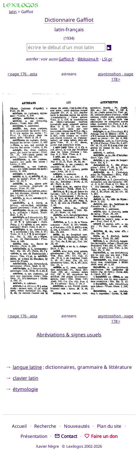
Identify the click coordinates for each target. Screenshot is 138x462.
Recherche (45, 426)
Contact (66, 436)
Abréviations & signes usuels (69, 334)
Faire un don (100, 436)
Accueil (19, 426)
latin (13, 11)
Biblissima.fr (88, 59)
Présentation (34, 436)
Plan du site (109, 426)
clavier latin (25, 378)
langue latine (27, 367)
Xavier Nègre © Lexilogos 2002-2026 (69, 446)
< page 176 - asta (22, 74)
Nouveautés (77, 426)
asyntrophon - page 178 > (115, 76)
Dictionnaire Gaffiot (69, 19)
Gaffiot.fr (66, 59)
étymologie (25, 389)
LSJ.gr (107, 59)
